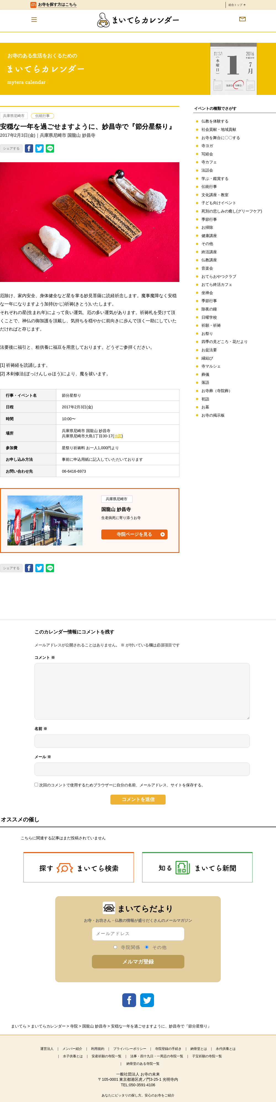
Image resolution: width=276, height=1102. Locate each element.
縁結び (207, 358)
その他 (207, 243)
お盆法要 (209, 350)
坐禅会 (207, 293)
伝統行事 (42, 116)
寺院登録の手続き (168, 1049)
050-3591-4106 (142, 1085)
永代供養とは (226, 1049)
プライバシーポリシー (129, 1049)
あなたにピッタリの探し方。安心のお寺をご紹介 (138, 1095)
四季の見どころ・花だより (224, 341)
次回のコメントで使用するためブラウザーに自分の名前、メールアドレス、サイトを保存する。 (122, 785)
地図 (118, 436)
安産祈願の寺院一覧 (106, 1056)
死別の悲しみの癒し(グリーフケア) (231, 211)
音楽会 (207, 268)
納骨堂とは (198, 1049)
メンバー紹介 (72, 1049)
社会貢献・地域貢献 (218, 129)
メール (42, 757)
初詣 (205, 399)
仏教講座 (209, 260)
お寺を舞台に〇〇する (220, 137)
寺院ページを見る (134, 534)
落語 (205, 382)
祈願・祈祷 (211, 325)
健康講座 (209, 235)
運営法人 (47, 1049)
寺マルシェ (211, 366)
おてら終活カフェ (216, 284)
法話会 (207, 170)
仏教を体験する (215, 121)
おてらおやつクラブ (218, 276)
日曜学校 (209, 317)
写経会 (207, 154)
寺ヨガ (207, 145)
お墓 (205, 407)
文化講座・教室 (215, 195)
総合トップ (237, 4)
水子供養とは (73, 1056)
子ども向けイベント (218, 203)
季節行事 (209, 219)
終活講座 (209, 252)
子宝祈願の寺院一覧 (207, 1056)
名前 (40, 728)
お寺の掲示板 (213, 415)
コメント (44, 657)
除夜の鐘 (209, 309)
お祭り (207, 333)
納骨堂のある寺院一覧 (143, 1064)
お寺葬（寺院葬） (216, 390)
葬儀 (205, 374)
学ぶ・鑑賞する (215, 178)
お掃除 (207, 227)
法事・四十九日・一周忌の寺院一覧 (156, 1056)
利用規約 (97, 1049)
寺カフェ (209, 162)
